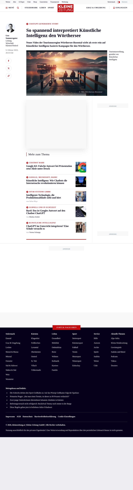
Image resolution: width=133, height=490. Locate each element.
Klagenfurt (35, 338)
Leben (43, 8)
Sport (51, 8)
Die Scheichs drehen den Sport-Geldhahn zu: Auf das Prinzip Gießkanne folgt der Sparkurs (44, 393)
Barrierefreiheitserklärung (45, 417)
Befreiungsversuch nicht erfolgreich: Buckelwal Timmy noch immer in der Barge (40, 404)
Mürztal (9, 356)
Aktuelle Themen (118, 334)
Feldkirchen (35, 343)
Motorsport (76, 356)
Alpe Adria (115, 338)
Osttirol (34, 356)
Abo (14, 2)
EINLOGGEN (120, 8)
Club (29, 2)
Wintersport (76, 361)
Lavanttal (34, 347)
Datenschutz (28, 417)
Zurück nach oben (66, 327)
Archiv (96, 347)
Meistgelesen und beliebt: (16, 388)
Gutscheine (44, 2)
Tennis (74, 352)
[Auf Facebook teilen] (8, 61)
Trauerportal (54, 2)
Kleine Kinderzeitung (119, 343)
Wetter (8, 2)
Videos (113, 361)
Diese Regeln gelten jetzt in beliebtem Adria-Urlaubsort (31, 407)
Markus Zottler (34, 217)
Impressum (10, 417)
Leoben (8, 347)
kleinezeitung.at (18, 425)
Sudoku (97, 356)
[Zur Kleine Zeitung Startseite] (66, 9)
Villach (34, 366)
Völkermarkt (36, 370)
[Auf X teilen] (8, 68)
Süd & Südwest (11, 366)
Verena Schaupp (34, 232)
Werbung (65, 2)
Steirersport (76, 338)
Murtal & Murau (12, 352)
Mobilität (55, 343)
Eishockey (76, 366)
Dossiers (114, 366)
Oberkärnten (36, 352)
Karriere (55, 366)
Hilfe (96, 338)
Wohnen (55, 356)
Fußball (75, 347)
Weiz (7, 375)
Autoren (97, 343)
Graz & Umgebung (96, 8)
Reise (54, 352)
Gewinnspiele (116, 347)
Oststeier (9, 361)
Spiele (96, 352)
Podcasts (114, 356)
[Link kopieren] (8, 76)
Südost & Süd (11, 370)
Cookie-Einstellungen (66, 417)
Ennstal (8, 338)
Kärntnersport (77, 343)
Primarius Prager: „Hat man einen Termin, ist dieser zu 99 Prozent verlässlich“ (39, 396)
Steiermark (31, 8)
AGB (19, 417)
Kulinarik (55, 361)
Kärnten (124, 2)
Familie (55, 370)
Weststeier (9, 379)
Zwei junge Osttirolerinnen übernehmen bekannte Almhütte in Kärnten (36, 400)
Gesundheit (56, 338)
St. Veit (34, 361)
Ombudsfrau (56, 347)
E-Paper (21, 2)
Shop (35, 2)
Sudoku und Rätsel (118, 352)
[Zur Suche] (18, 8)
